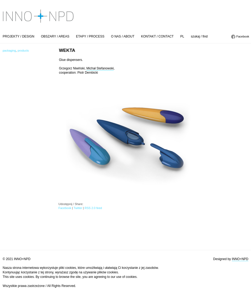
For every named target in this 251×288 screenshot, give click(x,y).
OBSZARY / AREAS (55, 36)
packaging (9, 50)
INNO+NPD (240, 259)
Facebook (242, 36)
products (23, 50)
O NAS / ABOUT (122, 36)
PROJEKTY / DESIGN (18, 36)
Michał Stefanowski (100, 68)
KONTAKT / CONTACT (157, 36)
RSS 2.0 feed (93, 208)
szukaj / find (199, 36)
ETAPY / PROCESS (90, 36)
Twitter (78, 208)
